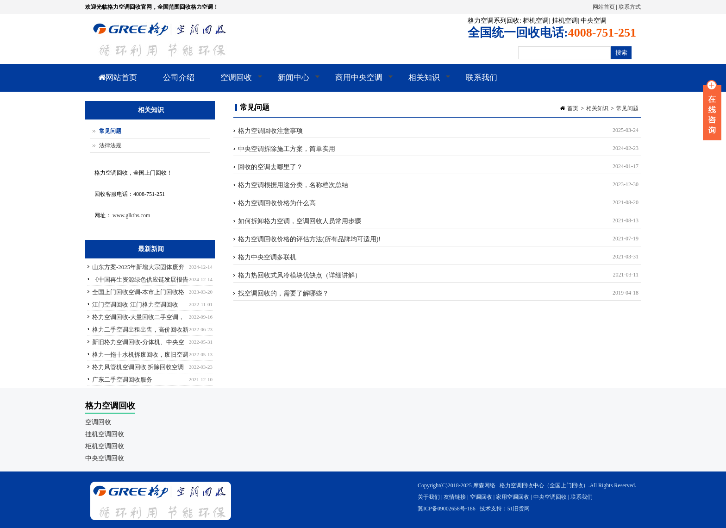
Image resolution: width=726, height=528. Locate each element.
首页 (572, 108)
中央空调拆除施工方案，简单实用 (286, 148)
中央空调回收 (104, 458)
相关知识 (423, 82)
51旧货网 (518, 508)
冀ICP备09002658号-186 (447, 508)
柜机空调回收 (104, 446)
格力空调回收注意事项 (270, 130)
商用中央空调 (357, 82)
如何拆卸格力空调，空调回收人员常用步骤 (299, 221)
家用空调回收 (512, 497)
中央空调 (594, 20)
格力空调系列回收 (493, 20)
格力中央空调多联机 (267, 257)
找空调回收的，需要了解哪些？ (283, 293)
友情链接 (455, 497)
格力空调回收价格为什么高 (277, 203)
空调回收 (235, 82)
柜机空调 (536, 20)
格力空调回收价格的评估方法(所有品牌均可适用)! (309, 239)
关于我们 (429, 497)
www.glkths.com (131, 215)
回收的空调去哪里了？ (270, 166)
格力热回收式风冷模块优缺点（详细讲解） (299, 275)
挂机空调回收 (104, 434)
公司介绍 (178, 77)
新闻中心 (292, 82)
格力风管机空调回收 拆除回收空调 (138, 367)
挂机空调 (565, 20)
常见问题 (627, 108)
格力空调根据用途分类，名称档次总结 (293, 185)
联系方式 (630, 7)
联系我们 (481, 77)
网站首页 (604, 7)
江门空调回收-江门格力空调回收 (135, 304)
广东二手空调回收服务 (122, 379)
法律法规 (110, 145)
